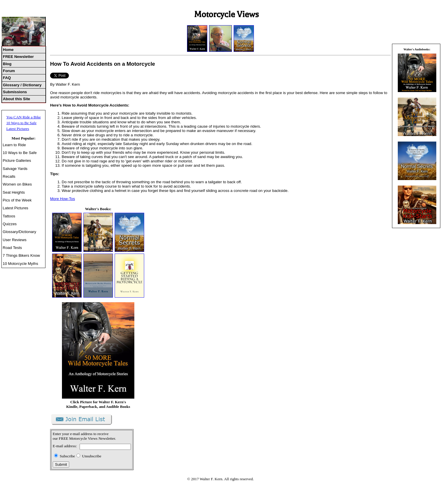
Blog (7, 64)
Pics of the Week (17, 200)
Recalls (9, 176)
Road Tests (12, 247)
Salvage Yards (15, 168)
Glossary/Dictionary (19, 232)
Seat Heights (14, 192)
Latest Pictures (17, 128)
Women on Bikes (17, 184)
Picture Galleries (17, 160)
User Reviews (14, 240)
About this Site (16, 99)
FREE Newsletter (18, 56)
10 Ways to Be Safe (21, 123)
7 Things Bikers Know (21, 255)
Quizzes (10, 224)
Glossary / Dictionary (22, 85)
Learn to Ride (14, 145)
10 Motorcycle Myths (20, 263)
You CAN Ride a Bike (23, 117)
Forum (9, 71)
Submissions (15, 92)
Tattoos (9, 216)
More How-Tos (62, 199)
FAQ (7, 78)
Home (8, 49)
